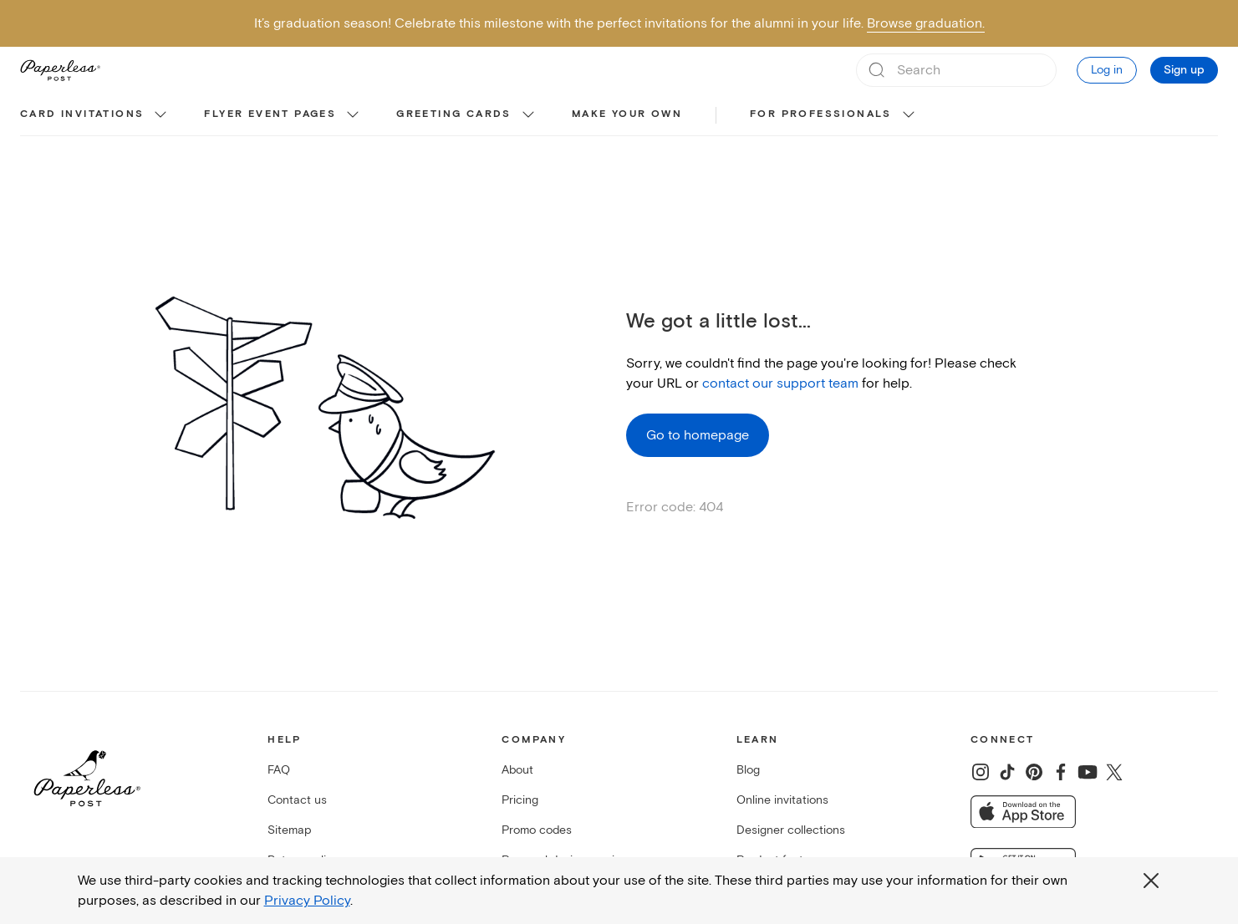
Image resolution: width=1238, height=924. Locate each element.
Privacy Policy (307, 900)
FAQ (278, 770)
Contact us (297, 800)
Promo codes (537, 830)
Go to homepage (697, 435)
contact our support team (780, 383)
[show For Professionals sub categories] (909, 115)
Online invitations (782, 800)
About (517, 770)
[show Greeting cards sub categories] (528, 115)
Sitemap (289, 830)
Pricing (520, 800)
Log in (1107, 70)
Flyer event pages (270, 114)
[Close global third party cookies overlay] (1151, 881)
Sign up (1184, 70)
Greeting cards (454, 114)
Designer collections (790, 830)
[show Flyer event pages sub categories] (353, 115)
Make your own (627, 114)
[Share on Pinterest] (1034, 772)
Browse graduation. (926, 23)
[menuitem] (95, 115)
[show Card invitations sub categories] (160, 115)
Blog (748, 770)
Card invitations (82, 114)
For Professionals (821, 114)
